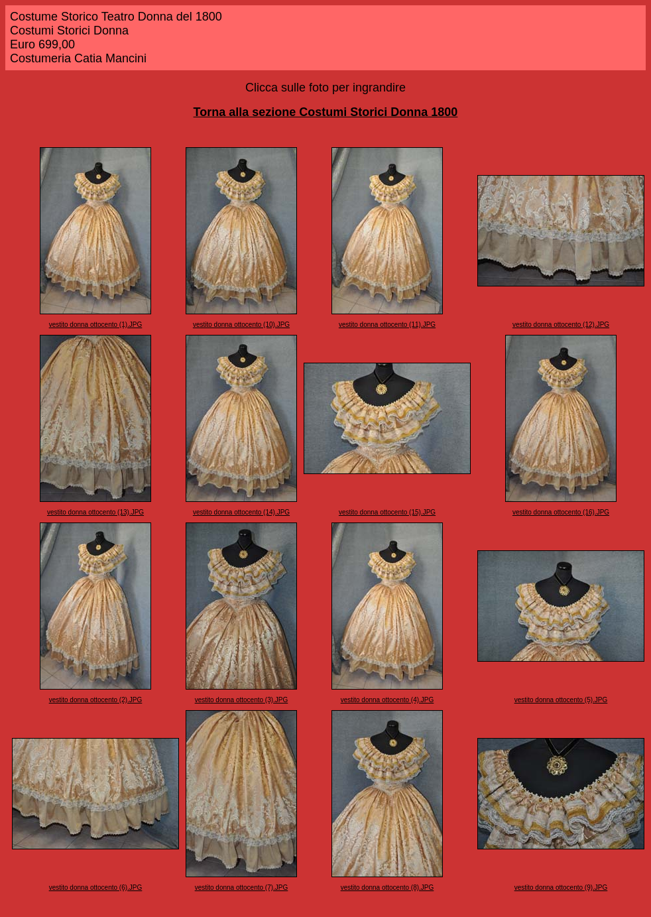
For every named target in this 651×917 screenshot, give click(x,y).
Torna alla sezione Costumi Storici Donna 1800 (326, 112)
